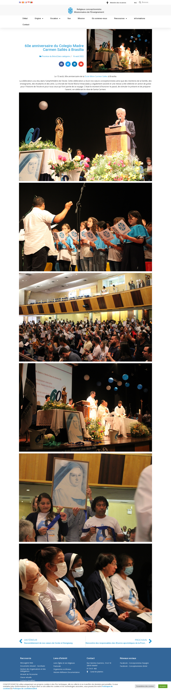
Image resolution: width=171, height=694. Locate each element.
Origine (39, 18)
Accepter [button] (163, 686)
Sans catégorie (63, 56)
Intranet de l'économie (29, 674)
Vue (69, 18)
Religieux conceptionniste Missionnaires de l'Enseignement (89, 11)
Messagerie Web (26, 663)
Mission (81, 18)
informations (139, 18)
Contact (26, 24)
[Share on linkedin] (74, 64)
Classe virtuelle (26, 677)
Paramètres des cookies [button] (145, 686)
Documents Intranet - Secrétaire (32, 666)
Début (25, 18)
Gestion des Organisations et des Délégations (33, 670)
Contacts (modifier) (27, 680)
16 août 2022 (78, 56)
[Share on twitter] (68, 64)
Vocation (55, 18)
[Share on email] (81, 64)
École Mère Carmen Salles (96, 76)
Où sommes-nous (99, 18)
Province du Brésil (49, 56)
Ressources (120, 18)
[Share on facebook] (61, 64)
